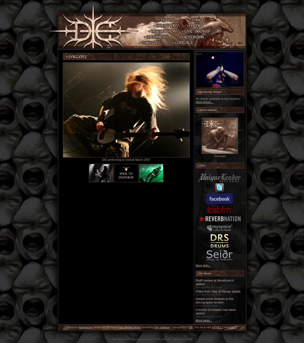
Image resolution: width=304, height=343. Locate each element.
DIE (191, 327)
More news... (204, 320)
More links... (203, 265)
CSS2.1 (232, 327)
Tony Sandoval (162, 327)
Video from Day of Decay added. (218, 291)
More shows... (205, 102)
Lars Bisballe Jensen (130, 327)
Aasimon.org (85, 327)
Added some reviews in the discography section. (214, 300)
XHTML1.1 (217, 327)
